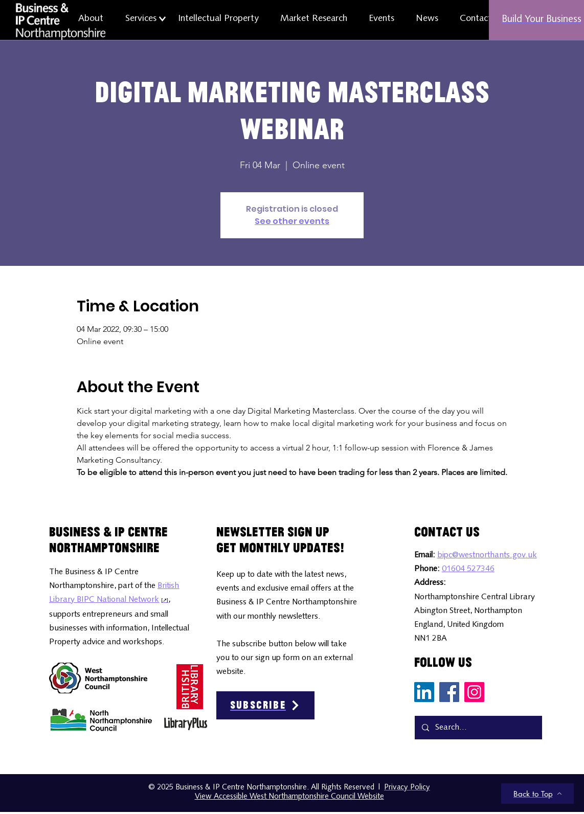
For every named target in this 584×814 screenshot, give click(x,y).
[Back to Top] (537, 793)
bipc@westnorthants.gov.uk (487, 555)
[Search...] (478, 727)
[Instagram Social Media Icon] (474, 692)
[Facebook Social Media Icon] (449, 692)
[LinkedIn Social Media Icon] (424, 692)
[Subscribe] (265, 705)
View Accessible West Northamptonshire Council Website (289, 797)
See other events (292, 221)
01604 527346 (468, 569)
